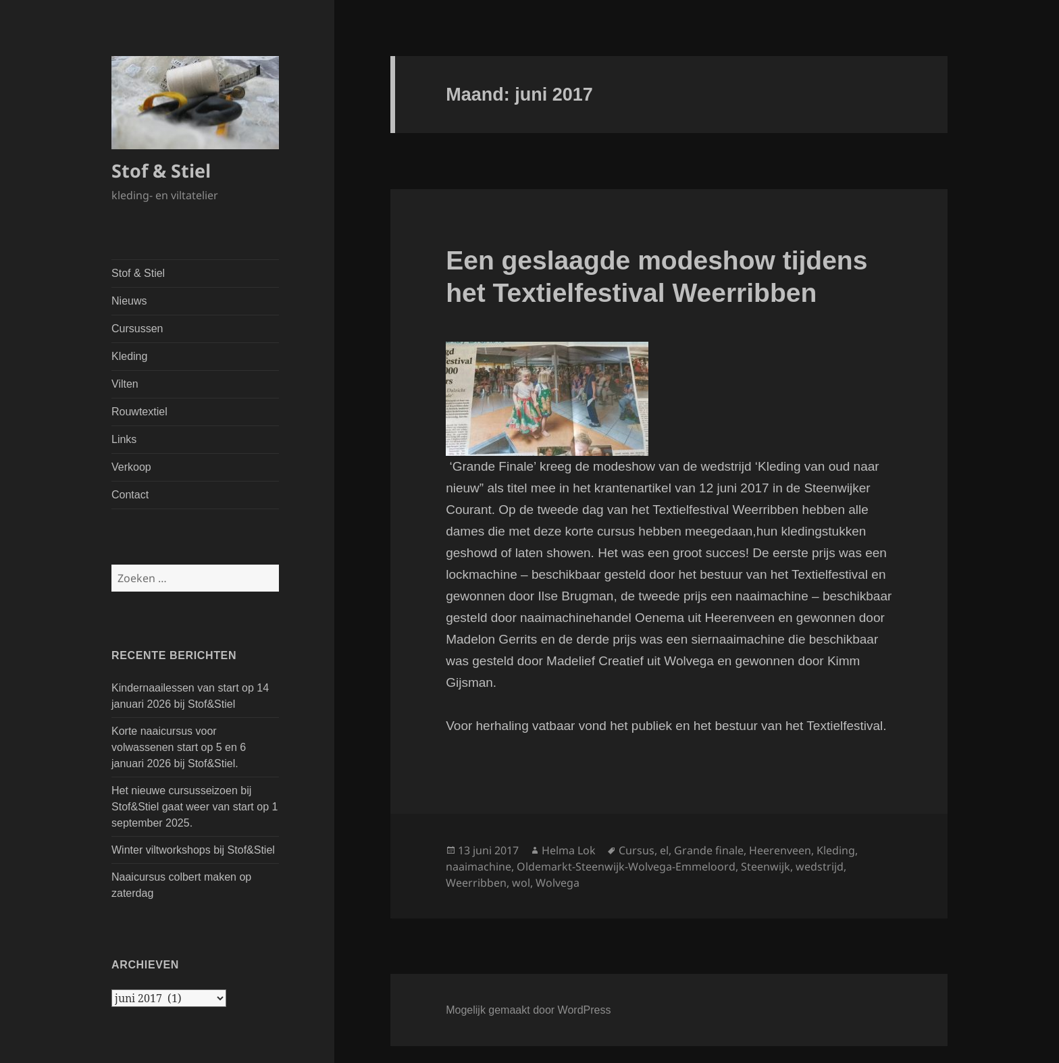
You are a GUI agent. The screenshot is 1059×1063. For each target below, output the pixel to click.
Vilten (124, 384)
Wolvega (557, 882)
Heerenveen (780, 850)
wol (521, 882)
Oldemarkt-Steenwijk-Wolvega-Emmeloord (626, 866)
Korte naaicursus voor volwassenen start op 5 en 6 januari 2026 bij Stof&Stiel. (178, 747)
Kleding (129, 356)
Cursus (636, 850)
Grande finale (709, 850)
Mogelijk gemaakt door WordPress (528, 1010)
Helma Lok (569, 850)
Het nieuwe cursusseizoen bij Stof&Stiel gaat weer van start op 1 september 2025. (194, 807)
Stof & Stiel (161, 170)
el (664, 850)
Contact (130, 494)
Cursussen (137, 328)
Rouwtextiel (139, 411)
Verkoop (131, 467)
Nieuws (129, 301)
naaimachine (478, 866)
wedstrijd (820, 866)
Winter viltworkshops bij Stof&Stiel (193, 850)
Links (123, 439)
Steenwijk (765, 866)
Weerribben (476, 882)
